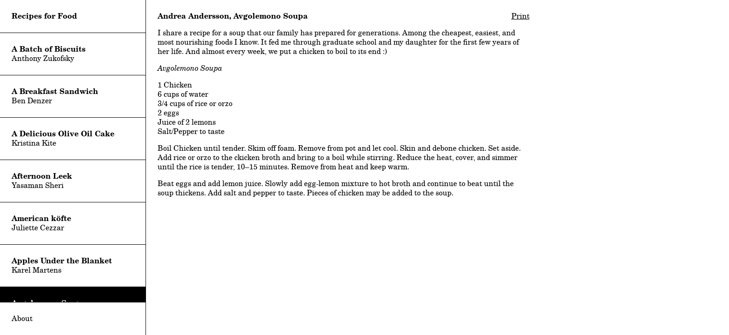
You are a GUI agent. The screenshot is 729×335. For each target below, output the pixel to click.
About (22, 318)
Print (520, 16)
